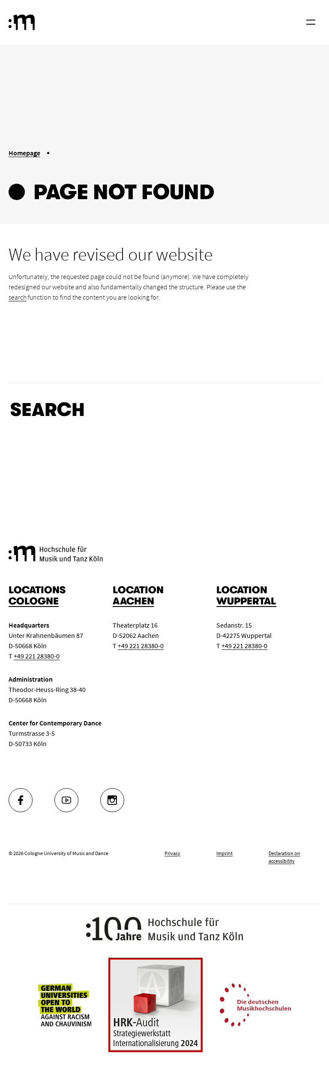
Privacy (172, 853)
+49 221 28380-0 (37, 656)
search (18, 297)
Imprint (224, 853)
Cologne (34, 601)
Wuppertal (246, 601)
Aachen (133, 601)
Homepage (24, 153)
